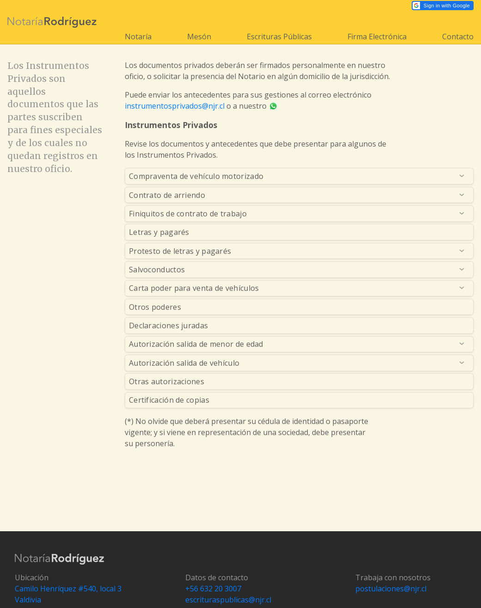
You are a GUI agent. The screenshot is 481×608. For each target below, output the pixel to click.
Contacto (458, 36)
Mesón (199, 36)
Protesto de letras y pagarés (180, 251)
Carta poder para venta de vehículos (194, 288)
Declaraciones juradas (168, 325)
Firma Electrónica (377, 36)
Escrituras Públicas (279, 36)
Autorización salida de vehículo (184, 363)
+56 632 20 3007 (213, 588)
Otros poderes (155, 307)
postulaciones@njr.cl (390, 588)
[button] (443, 5)
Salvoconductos (157, 269)
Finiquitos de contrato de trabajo (188, 214)
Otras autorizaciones (166, 381)
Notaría (138, 36)
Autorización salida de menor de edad (196, 344)
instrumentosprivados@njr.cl (175, 106)
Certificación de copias (169, 400)
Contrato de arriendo (167, 195)
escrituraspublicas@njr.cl (228, 600)
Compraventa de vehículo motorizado (196, 176)
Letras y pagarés (159, 232)
